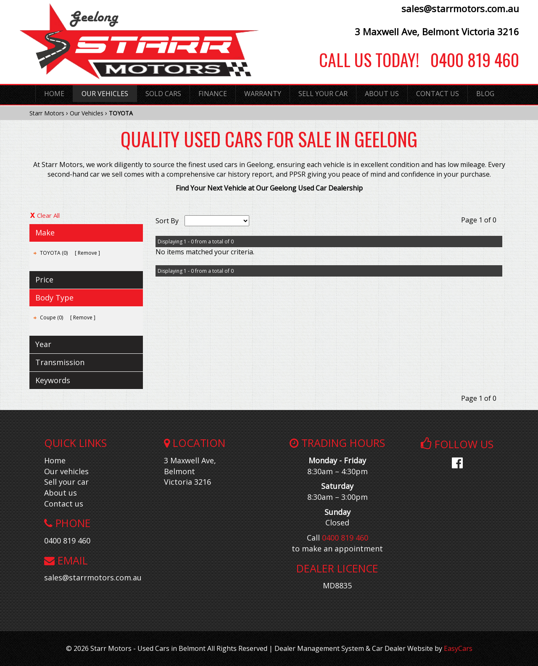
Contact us (63, 504)
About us (60, 493)
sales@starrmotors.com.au (460, 8)
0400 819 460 (469, 59)
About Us (382, 93)
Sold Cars (163, 93)
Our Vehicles (105, 93)
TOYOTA (121, 113)
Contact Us (437, 93)
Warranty (262, 93)
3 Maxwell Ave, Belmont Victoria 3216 (437, 31)
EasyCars (458, 648)
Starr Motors (46, 113)
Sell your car (66, 482)
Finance (212, 93)
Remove (87, 252)
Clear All (48, 215)
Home (54, 93)
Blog (485, 93)
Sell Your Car (323, 93)
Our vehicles (66, 471)
